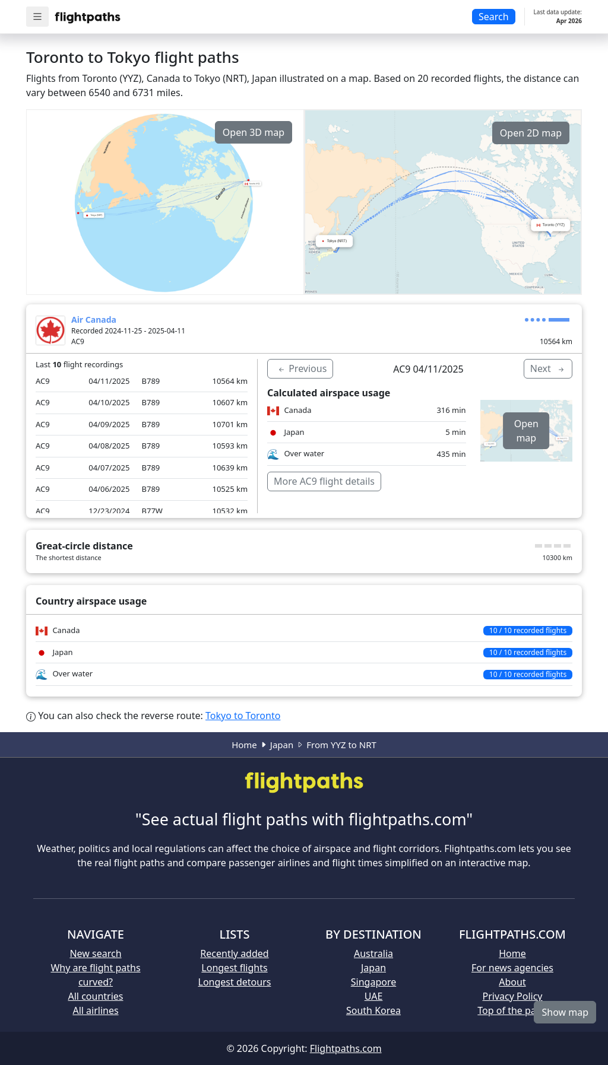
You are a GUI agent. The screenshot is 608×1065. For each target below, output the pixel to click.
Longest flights (234, 967)
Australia (373, 953)
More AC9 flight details (324, 481)
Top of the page (512, 1010)
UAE (374, 996)
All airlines (95, 1010)
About (512, 981)
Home (244, 745)
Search (494, 16)
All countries (96, 996)
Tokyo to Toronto (242, 715)
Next (548, 368)
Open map (526, 430)
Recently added (234, 953)
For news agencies (512, 967)
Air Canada (93, 319)
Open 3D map (253, 132)
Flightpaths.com (346, 1048)
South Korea (373, 1010)
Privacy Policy (513, 996)
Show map (565, 1012)
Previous (302, 368)
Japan (281, 745)
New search (95, 953)
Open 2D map (531, 132)
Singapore (373, 981)
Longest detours (234, 981)
